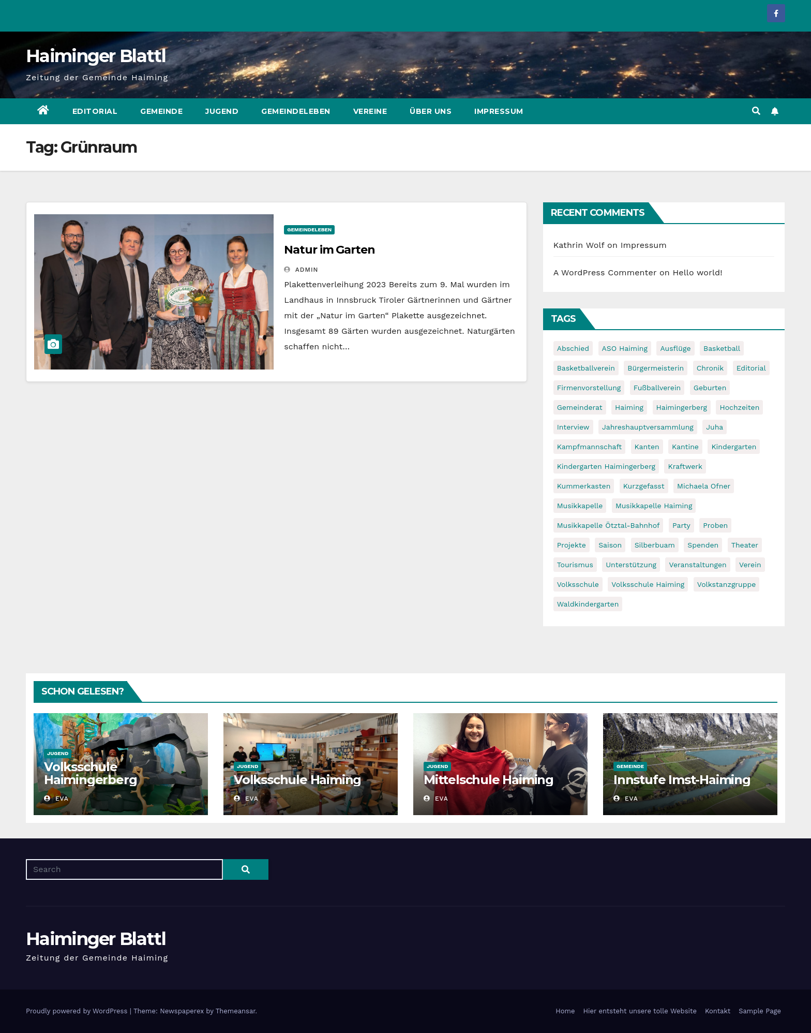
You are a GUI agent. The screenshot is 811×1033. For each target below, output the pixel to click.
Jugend (221, 111)
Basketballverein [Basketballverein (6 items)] (586, 368)
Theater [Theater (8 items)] (744, 545)
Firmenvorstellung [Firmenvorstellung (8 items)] (589, 387)
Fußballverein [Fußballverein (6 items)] (657, 387)
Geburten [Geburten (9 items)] (710, 387)
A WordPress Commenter (605, 272)
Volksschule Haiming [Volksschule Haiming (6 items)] (647, 584)
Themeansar (236, 1011)
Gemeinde (161, 111)
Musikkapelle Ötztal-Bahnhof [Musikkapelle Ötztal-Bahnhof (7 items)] (608, 525)
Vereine (370, 111)
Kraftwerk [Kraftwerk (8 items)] (685, 466)
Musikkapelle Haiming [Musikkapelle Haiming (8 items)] (654, 505)
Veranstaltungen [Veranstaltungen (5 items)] (697, 564)
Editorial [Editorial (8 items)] (751, 368)
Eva (56, 798)
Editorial (95, 111)
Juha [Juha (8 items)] (714, 427)
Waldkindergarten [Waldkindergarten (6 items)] (588, 604)
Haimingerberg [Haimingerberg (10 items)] (681, 407)
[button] (756, 111)
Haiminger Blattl (96, 56)
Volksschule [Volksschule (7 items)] (578, 584)
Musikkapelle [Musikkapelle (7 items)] (580, 505)
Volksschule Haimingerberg (90, 773)
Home (565, 1011)
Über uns (431, 111)
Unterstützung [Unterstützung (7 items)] (631, 564)
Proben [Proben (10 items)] (715, 525)
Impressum (498, 111)
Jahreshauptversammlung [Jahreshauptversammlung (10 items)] (648, 427)
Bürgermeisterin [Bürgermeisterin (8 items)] (655, 368)
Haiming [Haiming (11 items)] (629, 407)
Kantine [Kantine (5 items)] (685, 446)
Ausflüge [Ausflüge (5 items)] (675, 348)
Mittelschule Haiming (488, 779)
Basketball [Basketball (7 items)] (721, 348)
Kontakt (717, 1011)
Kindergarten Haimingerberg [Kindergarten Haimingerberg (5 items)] (606, 466)
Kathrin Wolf (579, 245)
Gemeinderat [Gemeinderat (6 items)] (580, 407)
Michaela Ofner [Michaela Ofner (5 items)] (703, 486)
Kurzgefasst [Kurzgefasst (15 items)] (644, 486)
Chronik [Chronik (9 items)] (710, 368)
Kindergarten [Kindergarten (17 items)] (733, 446)
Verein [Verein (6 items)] (750, 564)
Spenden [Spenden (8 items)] (702, 545)
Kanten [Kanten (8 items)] (647, 446)
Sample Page (760, 1011)
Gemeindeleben (296, 111)
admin (301, 269)
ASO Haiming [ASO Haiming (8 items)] (625, 348)
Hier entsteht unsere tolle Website (639, 1011)
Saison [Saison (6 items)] (610, 545)
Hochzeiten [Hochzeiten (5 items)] (739, 407)
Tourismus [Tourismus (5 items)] (575, 564)
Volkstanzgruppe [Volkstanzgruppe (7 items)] (726, 584)
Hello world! (698, 272)
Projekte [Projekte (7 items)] (571, 545)
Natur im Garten (329, 250)
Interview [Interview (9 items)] (573, 427)
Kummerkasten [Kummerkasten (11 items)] (584, 486)
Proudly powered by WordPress (78, 1011)
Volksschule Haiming (297, 779)
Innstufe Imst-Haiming (681, 779)
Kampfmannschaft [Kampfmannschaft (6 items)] (589, 446)
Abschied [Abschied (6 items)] (573, 348)
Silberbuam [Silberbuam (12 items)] (655, 545)
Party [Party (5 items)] (681, 525)
